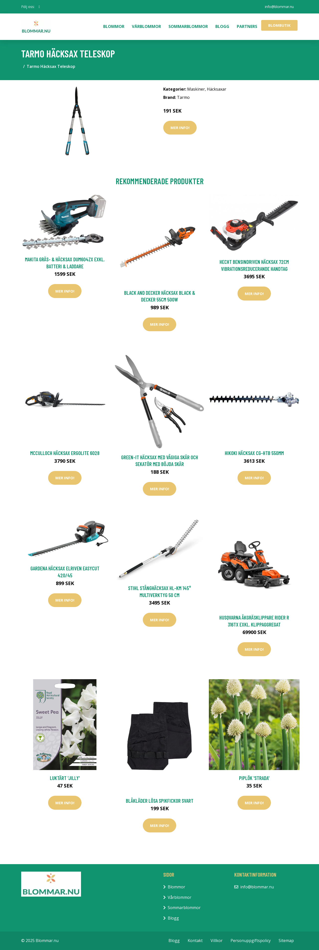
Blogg (222, 26)
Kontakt (195, 940)
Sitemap (286, 940)
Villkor (217, 940)
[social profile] (39, 6)
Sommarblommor (188, 26)
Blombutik (279, 25)
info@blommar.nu (279, 6)
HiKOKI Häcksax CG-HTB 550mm (254, 453)
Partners (247, 26)
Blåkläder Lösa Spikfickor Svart (159, 800)
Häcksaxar (216, 89)
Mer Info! (179, 127)
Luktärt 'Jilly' (65, 778)
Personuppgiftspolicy (251, 940)
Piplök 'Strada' (254, 778)
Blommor (113, 26)
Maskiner (196, 89)
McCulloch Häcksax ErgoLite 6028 (64, 453)
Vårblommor (146, 26)
